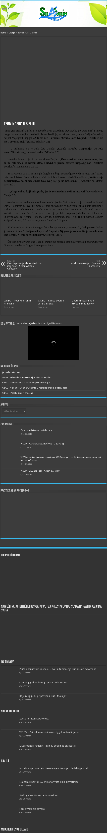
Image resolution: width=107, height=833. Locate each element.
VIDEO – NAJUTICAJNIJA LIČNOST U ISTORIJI (42, 443)
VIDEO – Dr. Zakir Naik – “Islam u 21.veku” (40, 471)
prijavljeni (32, 323)
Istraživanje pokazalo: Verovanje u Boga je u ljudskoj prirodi (53, 768)
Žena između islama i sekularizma (36, 430)
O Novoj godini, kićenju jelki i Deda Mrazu (43, 682)
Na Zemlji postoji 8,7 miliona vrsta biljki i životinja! (48, 781)
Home (3, 32)
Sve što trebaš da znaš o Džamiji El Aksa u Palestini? (26, 377)
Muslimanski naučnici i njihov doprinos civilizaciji (47, 745)
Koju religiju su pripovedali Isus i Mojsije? (43, 695)
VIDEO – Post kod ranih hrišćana (17, 393)
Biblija (12, 32)
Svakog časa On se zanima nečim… (39, 795)
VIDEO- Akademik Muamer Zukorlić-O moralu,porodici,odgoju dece (34, 388)
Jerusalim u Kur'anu (11, 372)
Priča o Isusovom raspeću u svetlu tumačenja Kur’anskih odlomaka (57, 669)
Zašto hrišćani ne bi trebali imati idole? (83, 302)
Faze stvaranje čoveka (32, 808)
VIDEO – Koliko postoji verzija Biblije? (51, 302)
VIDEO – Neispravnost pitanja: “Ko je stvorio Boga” (26, 382)
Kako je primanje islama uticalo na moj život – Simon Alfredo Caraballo (24, 265)
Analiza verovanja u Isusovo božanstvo (83, 263)
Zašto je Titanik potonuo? (34, 718)
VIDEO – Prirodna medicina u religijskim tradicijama (49, 732)
